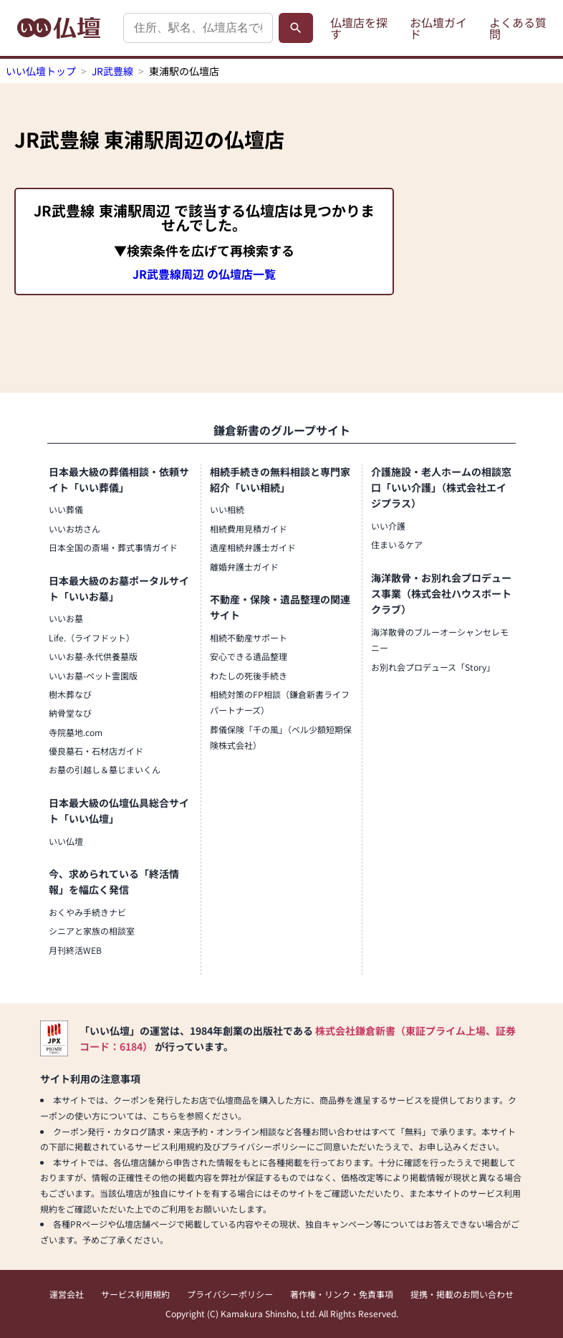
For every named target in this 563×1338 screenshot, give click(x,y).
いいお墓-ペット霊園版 (93, 675)
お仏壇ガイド (438, 28)
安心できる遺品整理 (248, 656)
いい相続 (227, 509)
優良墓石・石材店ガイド (96, 751)
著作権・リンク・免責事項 (341, 1294)
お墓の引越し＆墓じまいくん (104, 769)
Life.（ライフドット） (92, 637)
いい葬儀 (66, 509)
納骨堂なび (70, 713)
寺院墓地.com (75, 732)
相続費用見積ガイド (248, 528)
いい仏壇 (66, 841)
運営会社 (66, 1294)
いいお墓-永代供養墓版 (93, 656)
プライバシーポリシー (230, 1294)
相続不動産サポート (248, 637)
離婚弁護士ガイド (244, 566)
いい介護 (388, 526)
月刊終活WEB (75, 950)
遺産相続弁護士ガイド (253, 547)
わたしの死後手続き (248, 675)
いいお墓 (66, 618)
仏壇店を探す (359, 28)
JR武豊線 (112, 71)
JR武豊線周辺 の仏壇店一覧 (204, 273)
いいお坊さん (74, 528)
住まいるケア (397, 544)
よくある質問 (518, 28)
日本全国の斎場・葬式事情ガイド (113, 547)
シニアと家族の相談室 (92, 930)
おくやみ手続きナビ (87, 912)
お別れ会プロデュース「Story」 (433, 667)
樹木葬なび (70, 694)
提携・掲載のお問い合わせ (462, 1294)
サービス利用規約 (135, 1294)
